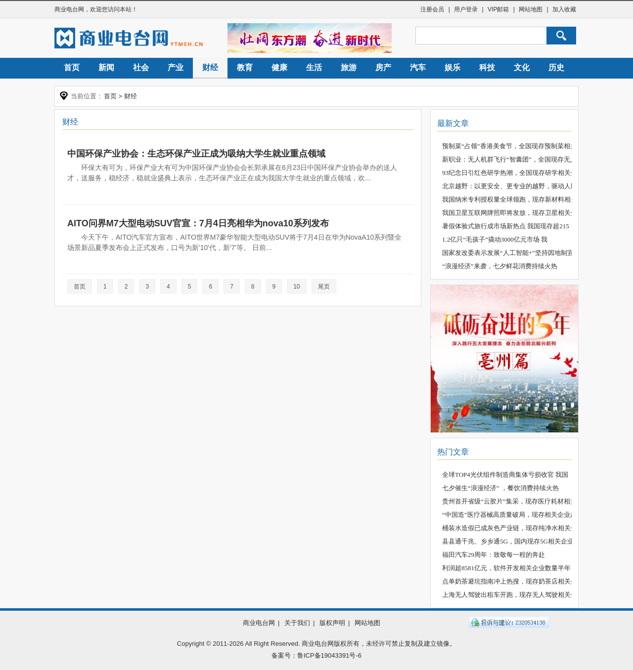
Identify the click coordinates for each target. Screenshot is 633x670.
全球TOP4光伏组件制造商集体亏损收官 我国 (505, 474)
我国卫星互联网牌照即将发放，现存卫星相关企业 (513, 212)
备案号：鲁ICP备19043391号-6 (316, 655)
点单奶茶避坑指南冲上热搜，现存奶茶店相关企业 (513, 581)
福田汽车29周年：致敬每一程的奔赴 (493, 554)
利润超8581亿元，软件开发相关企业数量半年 (506, 568)
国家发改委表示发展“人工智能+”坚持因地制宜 (508, 252)
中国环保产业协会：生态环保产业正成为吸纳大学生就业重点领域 (196, 154)
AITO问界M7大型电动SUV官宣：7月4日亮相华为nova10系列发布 (198, 223)
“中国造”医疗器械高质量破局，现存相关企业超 (509, 514)
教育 (245, 67)
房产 (383, 67)
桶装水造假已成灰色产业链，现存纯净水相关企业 (513, 528)
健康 (279, 67)
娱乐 (452, 67)
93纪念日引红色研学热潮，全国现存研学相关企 (509, 172)
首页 (72, 67)
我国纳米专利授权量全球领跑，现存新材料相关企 (513, 199)
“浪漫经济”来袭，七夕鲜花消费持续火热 (499, 266)
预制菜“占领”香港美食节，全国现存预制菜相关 (509, 146)
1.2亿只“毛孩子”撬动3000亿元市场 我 (494, 239)
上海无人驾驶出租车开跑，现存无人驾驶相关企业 (513, 594)
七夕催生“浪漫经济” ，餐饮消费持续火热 (500, 488)
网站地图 (531, 9)
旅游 (349, 67)
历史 (556, 67)
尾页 (324, 286)
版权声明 (332, 623)
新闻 (106, 67)
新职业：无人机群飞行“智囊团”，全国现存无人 (509, 159)
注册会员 (432, 9)
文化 (522, 67)
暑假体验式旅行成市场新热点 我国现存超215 (505, 226)
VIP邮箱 (498, 9)
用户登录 (466, 9)
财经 (210, 67)
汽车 (418, 67)
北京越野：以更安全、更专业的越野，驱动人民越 (513, 186)
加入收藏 (564, 9)
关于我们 (297, 623)
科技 (487, 67)
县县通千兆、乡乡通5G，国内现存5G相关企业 (508, 541)
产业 (175, 67)
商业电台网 (69, 9)
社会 (141, 67)
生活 (314, 67)
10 (296, 286)
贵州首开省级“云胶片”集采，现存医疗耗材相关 (509, 501)
